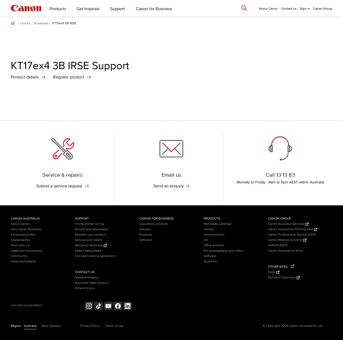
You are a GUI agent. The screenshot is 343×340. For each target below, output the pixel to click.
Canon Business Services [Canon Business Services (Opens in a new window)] (288, 224)
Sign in (305, 9)
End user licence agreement (95, 256)
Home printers (214, 235)
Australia (30, 326)
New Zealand (51, 326)
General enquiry (86, 277)
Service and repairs (89, 240)
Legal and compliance (26, 251)
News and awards (23, 261)
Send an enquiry (171, 186)
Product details (25, 77)
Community (19, 256)
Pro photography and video (223, 251)
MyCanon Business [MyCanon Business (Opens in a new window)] (91, 245)
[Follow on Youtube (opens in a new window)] (108, 307)
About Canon (20, 224)
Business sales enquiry (92, 283)
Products (58, 9)
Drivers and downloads (91, 229)
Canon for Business (154, 9)
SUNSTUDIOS (278, 245)
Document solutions (154, 224)
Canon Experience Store (285, 251)
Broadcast (41, 23)
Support (117, 9)
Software (145, 240)
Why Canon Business (26, 229)
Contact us (289, 9)
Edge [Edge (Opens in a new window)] (273, 272)
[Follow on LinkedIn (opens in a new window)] (127, 307)
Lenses (25, 23)
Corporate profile (23, 235)
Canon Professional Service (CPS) (292, 235)
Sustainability (20, 240)
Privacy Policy (90, 326)
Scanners (210, 261)
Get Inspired (88, 9)
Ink (206, 240)
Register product (68, 77)
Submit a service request (62, 186)
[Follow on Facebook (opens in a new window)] (118, 307)
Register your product (90, 235)
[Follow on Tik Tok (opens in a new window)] (98, 307)
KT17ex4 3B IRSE (64, 23)
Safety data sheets (88, 251)
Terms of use (114, 326)
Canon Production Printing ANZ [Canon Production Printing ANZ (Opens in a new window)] (292, 229)
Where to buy (85, 288)
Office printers (214, 245)
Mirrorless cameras (217, 224)
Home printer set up (89, 224)
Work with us (20, 245)
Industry (145, 229)
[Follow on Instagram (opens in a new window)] (89, 307)
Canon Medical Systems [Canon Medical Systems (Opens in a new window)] (287, 240)
